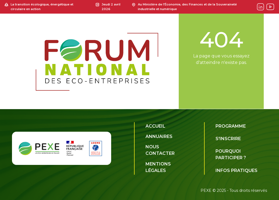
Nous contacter (160, 150)
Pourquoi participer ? (231, 154)
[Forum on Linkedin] (260, 6)
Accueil (155, 126)
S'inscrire (228, 138)
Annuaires (158, 136)
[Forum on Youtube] (270, 6)
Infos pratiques (236, 170)
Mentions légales (158, 167)
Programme (231, 126)
